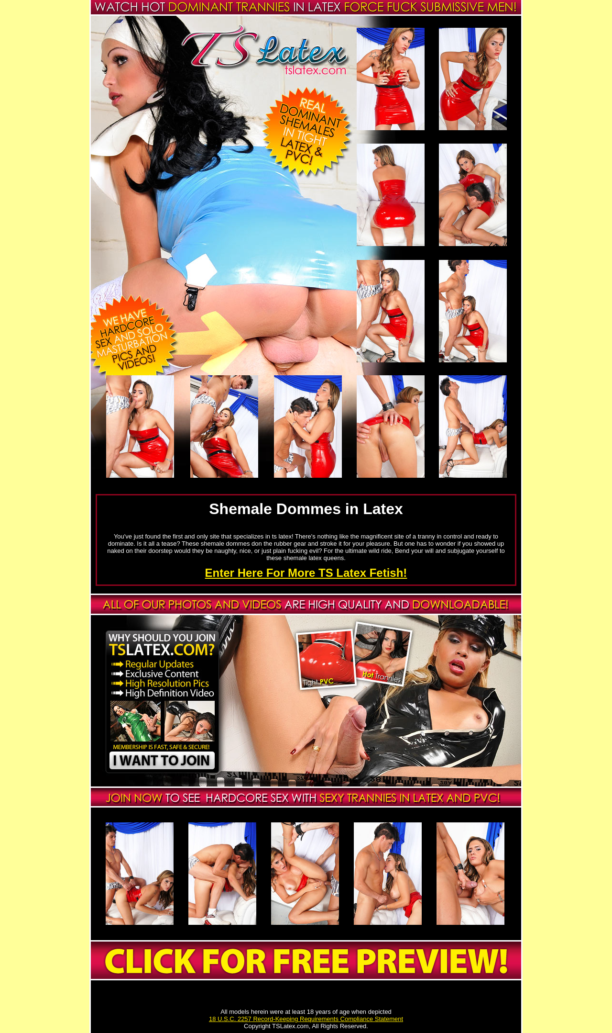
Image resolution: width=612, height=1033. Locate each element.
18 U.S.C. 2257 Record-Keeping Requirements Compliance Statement (306, 1018)
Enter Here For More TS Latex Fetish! (306, 572)
